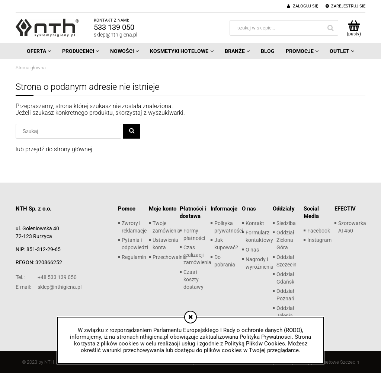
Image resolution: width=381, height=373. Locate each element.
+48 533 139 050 (46, 277)
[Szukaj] (131, 131)
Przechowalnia (170, 257)
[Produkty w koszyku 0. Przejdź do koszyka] (353, 28)
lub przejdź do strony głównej (54, 149)
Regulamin (134, 257)
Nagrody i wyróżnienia (259, 263)
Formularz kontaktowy (259, 236)
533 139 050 (114, 27)
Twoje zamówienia (166, 227)
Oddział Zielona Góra (285, 240)
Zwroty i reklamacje (134, 227)
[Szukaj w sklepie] (71, 131)
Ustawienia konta (165, 243)
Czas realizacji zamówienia (197, 254)
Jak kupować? (226, 243)
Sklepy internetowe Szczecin (329, 362)
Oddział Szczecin (286, 261)
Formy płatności (194, 234)
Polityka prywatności (228, 227)
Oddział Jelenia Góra (285, 315)
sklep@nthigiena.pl (115, 35)
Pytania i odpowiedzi (135, 243)
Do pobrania (224, 261)
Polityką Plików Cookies (254, 343)
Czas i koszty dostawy (193, 279)
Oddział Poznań (285, 294)
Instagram (319, 240)
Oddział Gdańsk (285, 278)
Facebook (318, 231)
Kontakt (255, 223)
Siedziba (286, 223)
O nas (252, 250)
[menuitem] (39, 51)
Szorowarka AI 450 (352, 227)
